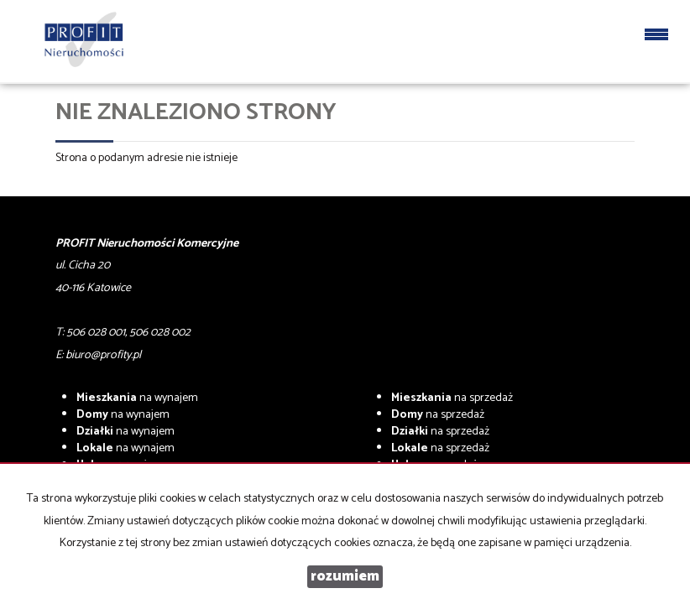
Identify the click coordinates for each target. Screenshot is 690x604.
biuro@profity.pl (103, 355)
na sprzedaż (452, 398)
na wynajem (137, 398)
